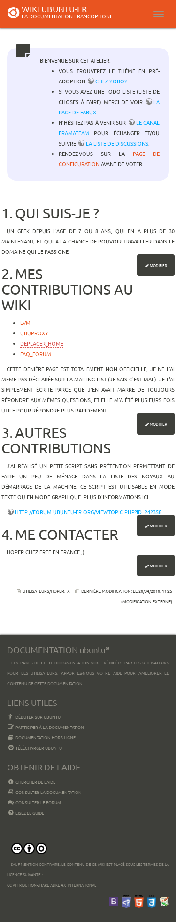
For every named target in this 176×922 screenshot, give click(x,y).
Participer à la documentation (45, 727)
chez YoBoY (111, 81)
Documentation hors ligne (41, 737)
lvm (25, 322)
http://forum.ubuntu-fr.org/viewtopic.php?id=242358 (88, 512)
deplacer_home (41, 343)
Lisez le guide (25, 812)
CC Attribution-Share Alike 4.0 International (51, 885)
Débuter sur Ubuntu (34, 716)
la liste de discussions (117, 143)
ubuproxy (34, 333)
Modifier (158, 265)
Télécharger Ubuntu (34, 747)
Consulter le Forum (34, 802)
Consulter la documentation (44, 792)
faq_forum (35, 353)
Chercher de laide (31, 781)
